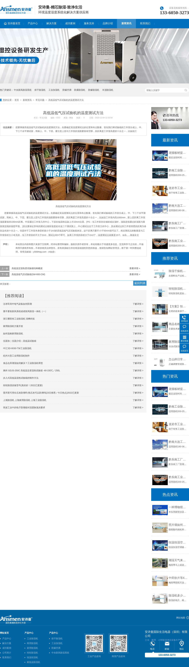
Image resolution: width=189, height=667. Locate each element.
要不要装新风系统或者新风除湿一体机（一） (25, 311)
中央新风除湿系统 (23, 90)
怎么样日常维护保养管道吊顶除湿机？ (178, 359)
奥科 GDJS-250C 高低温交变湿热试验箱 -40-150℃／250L (31, 370)
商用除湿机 (32, 643)
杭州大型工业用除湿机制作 (16, 355)
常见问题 (40, 100)
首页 (16, 100)
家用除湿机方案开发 (13, 326)
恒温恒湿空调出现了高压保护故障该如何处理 (178, 542)
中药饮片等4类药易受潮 (178, 577)
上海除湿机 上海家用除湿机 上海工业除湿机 (24, 400)
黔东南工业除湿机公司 (178, 240)
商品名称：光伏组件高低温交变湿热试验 (178, 324)
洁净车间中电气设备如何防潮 (17, 304)
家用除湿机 (32, 648)
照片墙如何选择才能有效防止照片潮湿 (178, 524)
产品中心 (33, 23)
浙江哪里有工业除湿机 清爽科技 (19, 318)
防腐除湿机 (79, 90)
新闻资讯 (126, 23)
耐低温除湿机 (33, 662)
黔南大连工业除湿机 (178, 205)
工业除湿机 (32, 638)
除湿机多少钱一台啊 (178, 595)
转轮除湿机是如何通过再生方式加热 (178, 288)
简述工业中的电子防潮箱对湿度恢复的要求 (24, 407)
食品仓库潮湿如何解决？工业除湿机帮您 (23, 363)
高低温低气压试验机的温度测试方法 (66, 100)
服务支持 (89, 23)
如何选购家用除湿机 (13, 333)
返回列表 (140, 283)
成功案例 (70, 23)
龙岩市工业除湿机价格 (178, 188)
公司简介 (6, 652)
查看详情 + (134, 268)
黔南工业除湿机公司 (178, 170)
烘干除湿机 (40, 90)
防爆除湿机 (93, 90)
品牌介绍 (108, 23)
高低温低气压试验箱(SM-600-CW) (28, 274)
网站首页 (4, 633)
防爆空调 (67, 90)
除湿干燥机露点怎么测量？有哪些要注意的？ (178, 271)
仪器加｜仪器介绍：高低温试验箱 (19, 341)
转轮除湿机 (32, 652)
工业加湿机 (54, 90)
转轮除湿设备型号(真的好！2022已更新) (23, 385)
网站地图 (180, 617)
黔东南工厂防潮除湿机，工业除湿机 (178, 223)
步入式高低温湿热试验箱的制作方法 (20, 378)
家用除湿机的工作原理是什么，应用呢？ (178, 341)
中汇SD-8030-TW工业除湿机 (17, 348)
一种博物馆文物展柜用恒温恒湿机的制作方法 (178, 507)
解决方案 (51, 23)
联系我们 (145, 23)
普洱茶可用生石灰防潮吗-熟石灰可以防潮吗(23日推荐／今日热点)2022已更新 (41, 392)
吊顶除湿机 (107, 90)
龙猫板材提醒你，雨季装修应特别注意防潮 (178, 152)
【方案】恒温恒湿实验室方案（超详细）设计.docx (178, 306)
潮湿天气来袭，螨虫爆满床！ (178, 560)
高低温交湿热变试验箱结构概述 (27, 268)
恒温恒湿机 (32, 657)
